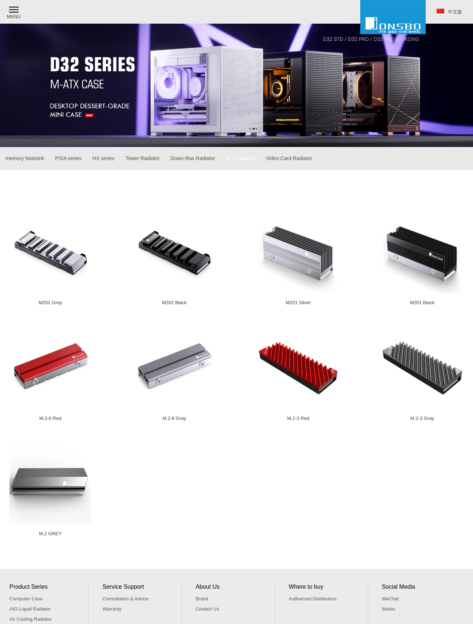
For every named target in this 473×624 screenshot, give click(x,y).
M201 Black (422, 302)
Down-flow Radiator (193, 158)
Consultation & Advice (125, 598)
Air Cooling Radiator (30, 619)
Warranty (112, 609)
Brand (202, 598)
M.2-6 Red (50, 418)
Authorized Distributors (313, 598)
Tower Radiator (143, 158)
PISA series (68, 158)
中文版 (449, 12)
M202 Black (174, 302)
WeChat (390, 598)
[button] (14, 12)
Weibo (388, 609)
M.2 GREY (50, 533)
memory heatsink (24, 158)
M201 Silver (298, 302)
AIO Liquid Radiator (30, 609)
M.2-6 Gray (174, 418)
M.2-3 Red (298, 418)
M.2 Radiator (240, 158)
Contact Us (207, 609)
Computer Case (26, 598)
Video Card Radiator (289, 158)
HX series (103, 158)
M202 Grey (50, 302)
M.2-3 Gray (422, 418)
